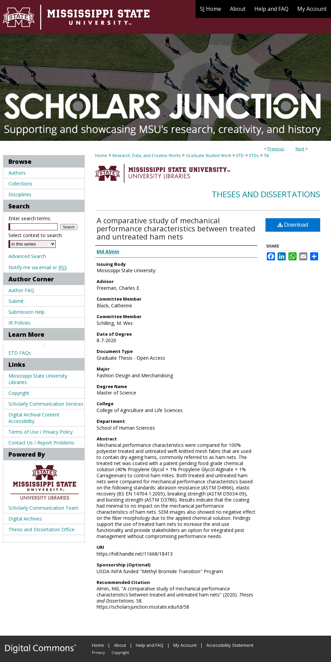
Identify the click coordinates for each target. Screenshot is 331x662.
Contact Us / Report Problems (41, 442)
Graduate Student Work (208, 155)
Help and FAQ (149, 645)
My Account (185, 645)
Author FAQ (21, 290)
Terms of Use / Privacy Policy (40, 432)
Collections (20, 183)
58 (266, 155)
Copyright (18, 393)
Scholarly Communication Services (45, 404)
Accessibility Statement (229, 645)
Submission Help (26, 312)
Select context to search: (35, 235)
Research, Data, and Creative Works (146, 155)
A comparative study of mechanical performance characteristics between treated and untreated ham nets (176, 228)
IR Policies (19, 323)
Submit (16, 301)
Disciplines (19, 194)
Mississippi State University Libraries (37, 379)
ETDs (254, 155)
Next (300, 149)
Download (293, 225)
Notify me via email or (37, 267)
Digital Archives (25, 518)
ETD (240, 155)
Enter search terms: (29, 218)
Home (101, 155)
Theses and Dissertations (266, 194)
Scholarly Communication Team (43, 508)
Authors (17, 173)
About (120, 645)
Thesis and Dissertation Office (41, 529)
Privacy (98, 652)
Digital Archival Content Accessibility (33, 417)
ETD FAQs (19, 353)
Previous (276, 149)
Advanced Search (27, 256)
